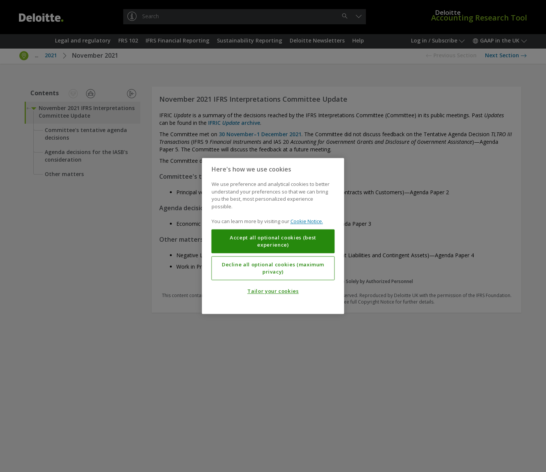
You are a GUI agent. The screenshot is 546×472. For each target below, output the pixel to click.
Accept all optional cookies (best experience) (273, 241)
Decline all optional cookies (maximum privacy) (273, 268)
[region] (273, 236)
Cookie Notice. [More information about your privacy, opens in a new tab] (306, 221)
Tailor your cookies (272, 291)
